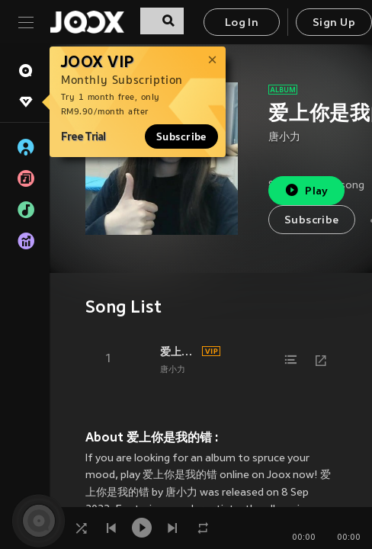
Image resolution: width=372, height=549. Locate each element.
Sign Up (334, 23)
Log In (241, 23)
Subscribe (181, 136)
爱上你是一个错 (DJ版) (178, 351)
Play (306, 190)
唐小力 (284, 137)
